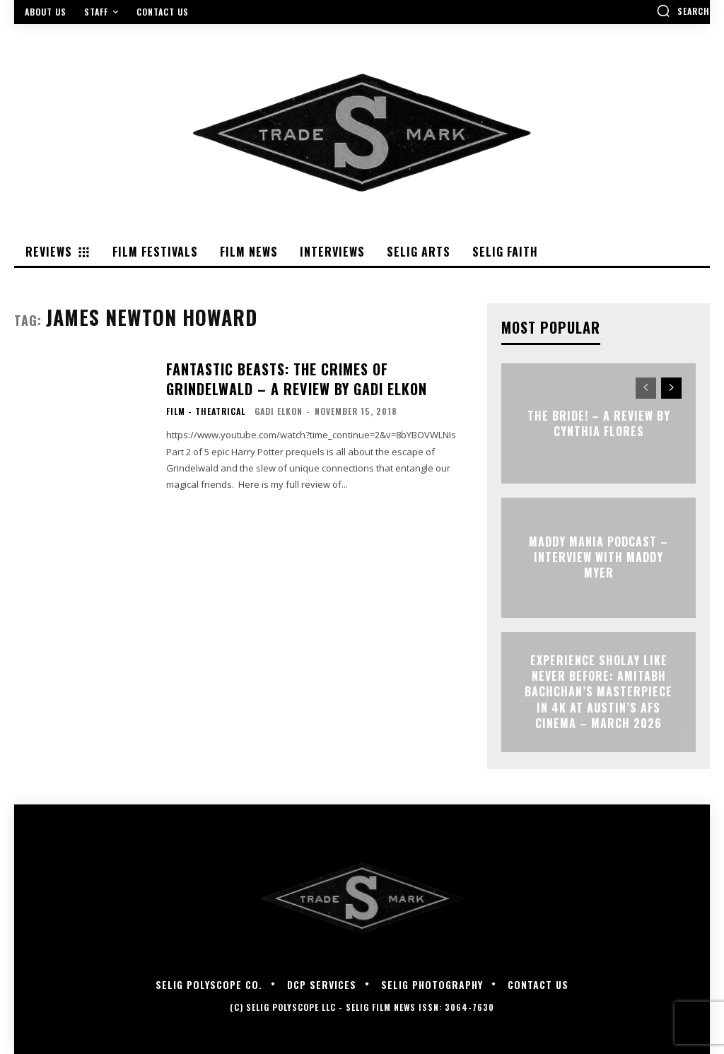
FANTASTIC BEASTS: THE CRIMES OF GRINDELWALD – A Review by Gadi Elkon (314, 376)
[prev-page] (646, 388)
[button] (683, 11)
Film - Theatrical (205, 407)
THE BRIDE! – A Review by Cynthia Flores (598, 422)
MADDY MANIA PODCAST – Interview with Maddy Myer (598, 557)
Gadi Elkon (279, 407)
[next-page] (671, 388)
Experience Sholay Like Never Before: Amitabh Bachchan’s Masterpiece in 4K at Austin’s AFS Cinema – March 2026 (598, 692)
